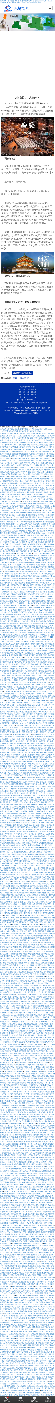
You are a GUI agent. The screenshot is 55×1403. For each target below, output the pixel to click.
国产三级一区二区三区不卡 (42, 576)
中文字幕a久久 (29, 463)
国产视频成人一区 (9, 517)
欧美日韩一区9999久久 (43, 841)
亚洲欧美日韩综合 (46, 1074)
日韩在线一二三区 (9, 1151)
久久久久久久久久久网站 (25, 1146)
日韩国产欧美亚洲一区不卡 (21, 1377)
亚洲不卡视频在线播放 (46, 1144)
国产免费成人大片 (6, 1114)
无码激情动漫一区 (36, 918)
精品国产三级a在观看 (16, 1223)
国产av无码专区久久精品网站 (19, 1259)
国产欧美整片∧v (23, 965)
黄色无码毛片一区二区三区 (25, 741)
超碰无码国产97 (37, 1053)
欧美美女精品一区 (46, 1320)
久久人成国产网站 (9, 918)
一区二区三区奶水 (29, 497)
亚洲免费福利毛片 (47, 963)
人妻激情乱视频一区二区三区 (38, 813)
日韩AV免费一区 (42, 868)
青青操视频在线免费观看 (30, 1008)
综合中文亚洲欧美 (6, 805)
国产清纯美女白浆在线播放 (20, 1004)
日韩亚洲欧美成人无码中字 (34, 678)
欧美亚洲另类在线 (12, 981)
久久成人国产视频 (9, 664)
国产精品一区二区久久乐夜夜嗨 (29, 730)
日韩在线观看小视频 (46, 1024)
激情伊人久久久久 (10, 1311)
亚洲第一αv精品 (46, 1162)
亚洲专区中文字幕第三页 (28, 897)
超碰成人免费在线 (41, 1298)
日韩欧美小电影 (25, 766)
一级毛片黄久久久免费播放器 (24, 863)
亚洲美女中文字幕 (32, 583)
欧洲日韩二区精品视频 (20, 924)
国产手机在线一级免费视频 (30, 1327)
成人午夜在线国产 (10, 1293)
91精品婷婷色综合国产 (11, 999)
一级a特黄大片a (28, 1225)
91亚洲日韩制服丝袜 (10, 1216)
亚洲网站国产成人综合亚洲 (30, 648)
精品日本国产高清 (22, 1151)
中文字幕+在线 (36, 1255)
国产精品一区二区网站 (8, 1092)
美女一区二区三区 (32, 1277)
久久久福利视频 (31, 542)
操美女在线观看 (22, 832)
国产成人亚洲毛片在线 (28, 974)
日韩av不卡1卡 (8, 1017)
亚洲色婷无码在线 (22, 918)
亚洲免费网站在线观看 (29, 635)
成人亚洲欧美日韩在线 (31, 1214)
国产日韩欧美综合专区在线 (13, 1071)
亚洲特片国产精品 (25, 1309)
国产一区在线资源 (13, 1327)
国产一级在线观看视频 (25, 1388)
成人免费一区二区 (30, 1365)
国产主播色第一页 (47, 608)
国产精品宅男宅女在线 (31, 1101)
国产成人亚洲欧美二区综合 (23, 1026)
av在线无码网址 (5, 1393)
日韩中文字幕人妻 (33, 709)
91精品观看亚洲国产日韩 (22, 976)
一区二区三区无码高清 (12, 1298)
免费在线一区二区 (26, 605)
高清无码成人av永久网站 (31, 1261)
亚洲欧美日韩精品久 (23, 956)
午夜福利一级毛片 (40, 1026)
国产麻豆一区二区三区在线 (12, 945)
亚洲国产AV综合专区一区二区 (24, 793)
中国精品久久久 (20, 1139)
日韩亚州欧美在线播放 (25, 972)
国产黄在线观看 (8, 1284)
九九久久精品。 (8, 1058)
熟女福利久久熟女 (9, 1062)
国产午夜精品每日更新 (22, 1157)
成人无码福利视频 (9, 553)
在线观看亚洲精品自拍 (25, 870)
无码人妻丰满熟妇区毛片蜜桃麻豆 (35, 700)
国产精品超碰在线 (6, 601)
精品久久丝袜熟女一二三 (24, 1010)
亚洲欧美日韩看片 (43, 1379)
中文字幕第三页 (14, 1350)
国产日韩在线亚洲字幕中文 (37, 1372)
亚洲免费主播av (45, 1085)
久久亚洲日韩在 (20, 1189)
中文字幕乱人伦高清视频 (13, 1044)
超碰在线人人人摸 (41, 863)
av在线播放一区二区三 (45, 497)
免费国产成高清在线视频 (31, 954)
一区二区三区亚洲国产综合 (12, 829)
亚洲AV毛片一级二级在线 (32, 884)
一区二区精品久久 (10, 689)
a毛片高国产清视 (29, 558)
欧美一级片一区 (45, 1234)
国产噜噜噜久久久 (18, 1228)
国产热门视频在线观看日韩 (30, 764)
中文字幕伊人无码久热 (26, 1196)
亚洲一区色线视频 (6, 793)
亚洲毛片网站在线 (39, 1316)
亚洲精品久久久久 (26, 802)
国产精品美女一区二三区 (44, 791)
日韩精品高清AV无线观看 (39, 940)
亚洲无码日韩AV (19, 838)
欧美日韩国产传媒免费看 (19, 775)
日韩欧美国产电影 (43, 587)
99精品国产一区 (46, 1390)
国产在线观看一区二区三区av (28, 1085)
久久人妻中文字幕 (18, 506)
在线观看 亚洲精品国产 (14, 1080)
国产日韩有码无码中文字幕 (28, 490)
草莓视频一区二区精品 (46, 488)
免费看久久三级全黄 (19, 599)
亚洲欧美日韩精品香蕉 (34, 739)
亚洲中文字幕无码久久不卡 (16, 1232)
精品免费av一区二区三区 (24, 481)
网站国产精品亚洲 (46, 1089)
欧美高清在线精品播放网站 (16, 1390)
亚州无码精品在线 (21, 540)
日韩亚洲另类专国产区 (18, 854)
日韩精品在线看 (12, 1341)
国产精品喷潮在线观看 (43, 1286)
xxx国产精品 (37, 746)
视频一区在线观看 (24, 474)
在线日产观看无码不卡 (31, 773)
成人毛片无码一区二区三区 (43, 802)
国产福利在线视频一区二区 (31, 626)
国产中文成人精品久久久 (40, 956)
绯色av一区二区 (23, 630)
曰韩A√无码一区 (19, 1094)
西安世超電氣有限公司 (21, 378)
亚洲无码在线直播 (42, 947)
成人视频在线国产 (12, 879)
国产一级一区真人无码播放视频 (17, 1347)
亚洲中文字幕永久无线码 (19, 795)
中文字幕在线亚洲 (23, 1076)
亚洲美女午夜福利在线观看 (15, 718)
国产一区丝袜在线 (34, 1390)
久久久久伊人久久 (16, 587)
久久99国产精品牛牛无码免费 (13, 786)
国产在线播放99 (20, 1176)
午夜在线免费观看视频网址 (42, 617)
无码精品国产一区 (29, 868)
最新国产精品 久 (18, 1273)
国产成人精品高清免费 (24, 1049)
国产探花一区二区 (18, 1200)
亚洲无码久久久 (47, 626)
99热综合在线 (10, 1049)
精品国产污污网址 (10, 608)
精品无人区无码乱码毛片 (18, 485)
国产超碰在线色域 (23, 827)
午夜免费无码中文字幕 (39, 567)
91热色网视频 (40, 1241)
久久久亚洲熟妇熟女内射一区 (30, 1264)
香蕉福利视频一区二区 (20, 1164)
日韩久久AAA (40, 533)
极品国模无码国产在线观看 (37, 544)
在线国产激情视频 (21, 811)
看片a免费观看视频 (22, 483)
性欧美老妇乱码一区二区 (9, 1121)
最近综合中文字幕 (14, 1110)
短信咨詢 (20, 1399)
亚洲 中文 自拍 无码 (16, 800)
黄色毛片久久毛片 (16, 1160)
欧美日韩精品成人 (32, 1074)
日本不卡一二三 (34, 970)
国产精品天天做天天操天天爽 (42, 902)
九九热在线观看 (5, 628)
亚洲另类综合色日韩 (16, 1218)
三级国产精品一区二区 (18, 752)
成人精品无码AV (33, 603)
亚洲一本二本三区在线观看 (12, 1225)
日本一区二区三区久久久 (9, 461)
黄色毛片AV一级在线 (44, 1271)
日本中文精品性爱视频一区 (37, 1354)
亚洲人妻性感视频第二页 (16, 676)
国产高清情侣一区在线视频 (23, 1370)
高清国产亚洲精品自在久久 (18, 560)
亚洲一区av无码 (22, 970)
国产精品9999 (45, 1300)
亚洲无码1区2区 (38, 628)
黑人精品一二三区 (42, 1386)
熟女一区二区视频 (30, 637)
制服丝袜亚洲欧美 (13, 648)
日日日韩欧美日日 (37, 1157)
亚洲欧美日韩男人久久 (12, 915)
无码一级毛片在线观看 (25, 1363)
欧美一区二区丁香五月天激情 (22, 438)
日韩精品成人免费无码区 (38, 1028)
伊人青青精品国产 (30, 671)
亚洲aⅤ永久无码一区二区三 (44, 660)
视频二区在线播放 (29, 1221)
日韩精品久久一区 (29, 861)
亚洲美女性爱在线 (38, 900)
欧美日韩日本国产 (15, 1261)
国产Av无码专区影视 (24, 850)
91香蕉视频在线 (21, 1117)
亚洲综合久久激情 (18, 807)
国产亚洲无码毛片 (9, 1040)
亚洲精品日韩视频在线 (34, 698)
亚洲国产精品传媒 (21, 1203)
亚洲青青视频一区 (17, 452)
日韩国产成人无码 (9, 725)
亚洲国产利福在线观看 (40, 1275)
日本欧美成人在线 (9, 825)
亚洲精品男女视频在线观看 (25, 642)
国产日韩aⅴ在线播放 (14, 823)
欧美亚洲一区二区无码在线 (43, 1155)
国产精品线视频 (19, 1065)
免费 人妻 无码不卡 (9, 565)
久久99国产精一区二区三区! (23, 653)
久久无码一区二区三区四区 (23, 714)
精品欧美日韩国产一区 (46, 542)
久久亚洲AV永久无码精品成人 (10, 501)
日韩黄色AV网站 (28, 1241)
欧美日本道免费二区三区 (13, 929)
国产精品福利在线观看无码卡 (24, 492)
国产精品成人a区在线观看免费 (29, 759)
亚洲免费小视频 (37, 619)
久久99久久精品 (9, 931)
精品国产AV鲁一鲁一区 (15, 1234)
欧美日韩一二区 (27, 621)
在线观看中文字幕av (31, 581)
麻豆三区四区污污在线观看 (9, 961)
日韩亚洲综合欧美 (35, 721)
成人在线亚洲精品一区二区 (40, 886)
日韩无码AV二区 (31, 1200)
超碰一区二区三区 (9, 513)
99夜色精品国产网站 (33, 1393)
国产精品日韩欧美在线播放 (26, 893)
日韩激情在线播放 (32, 732)
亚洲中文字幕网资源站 (14, 947)
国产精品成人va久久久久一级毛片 (15, 845)
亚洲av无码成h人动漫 (36, 881)
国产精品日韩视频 (47, 970)
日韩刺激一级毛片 (22, 549)
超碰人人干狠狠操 (9, 537)
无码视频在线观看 (34, 1232)
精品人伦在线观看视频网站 (18, 526)
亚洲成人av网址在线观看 (43, 621)
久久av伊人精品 (38, 1309)
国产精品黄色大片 (35, 723)
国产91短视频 (29, 1286)
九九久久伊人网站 (47, 499)
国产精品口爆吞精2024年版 (34, 594)
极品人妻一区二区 (37, 574)
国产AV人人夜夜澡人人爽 (13, 773)
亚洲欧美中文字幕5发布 (23, 1135)
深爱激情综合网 (11, 474)
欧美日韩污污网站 (10, 533)
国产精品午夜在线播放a (32, 1142)
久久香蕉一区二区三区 (29, 748)
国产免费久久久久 (10, 768)
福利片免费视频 (33, 888)
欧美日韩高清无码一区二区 (13, 1207)
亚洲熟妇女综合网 (19, 709)
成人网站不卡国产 (37, 827)
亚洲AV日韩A (26, 1291)
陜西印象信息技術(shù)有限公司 (18, 410)
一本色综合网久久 (40, 877)
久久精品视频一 (45, 639)
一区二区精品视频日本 (25, 494)
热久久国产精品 (27, 890)
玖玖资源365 (42, 1365)
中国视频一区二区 (35, 1347)
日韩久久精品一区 (24, 988)
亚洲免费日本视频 (43, 893)
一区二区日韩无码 (46, 599)
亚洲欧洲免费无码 (15, 1169)
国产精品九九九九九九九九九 (10, 499)
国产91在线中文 (36, 666)
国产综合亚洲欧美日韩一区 (22, 836)
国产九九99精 (35, 630)
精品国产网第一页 (20, 442)
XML (45, 410)
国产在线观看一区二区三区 (26, 623)
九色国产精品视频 (32, 1042)
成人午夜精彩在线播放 (27, 1341)
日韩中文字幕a (28, 1155)
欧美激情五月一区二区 (41, 513)
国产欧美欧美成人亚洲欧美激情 (27, 967)
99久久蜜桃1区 (21, 931)
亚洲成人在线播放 (42, 1341)
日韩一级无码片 (20, 1058)
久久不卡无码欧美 (20, 510)
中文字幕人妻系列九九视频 (35, 1096)
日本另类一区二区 (18, 547)
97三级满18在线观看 (45, 1184)
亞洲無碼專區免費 (35, 1031)
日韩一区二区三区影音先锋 (35, 1069)
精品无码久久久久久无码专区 (29, 440)
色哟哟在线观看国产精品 (27, 1173)
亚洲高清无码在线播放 (18, 888)
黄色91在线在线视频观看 (26, 565)
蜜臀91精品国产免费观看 (45, 644)
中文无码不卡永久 (29, 610)
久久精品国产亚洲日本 (45, 1112)
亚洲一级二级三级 (42, 1257)
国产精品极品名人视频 (12, 1307)
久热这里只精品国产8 (42, 829)
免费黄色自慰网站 (13, 612)
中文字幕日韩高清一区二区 (35, 592)
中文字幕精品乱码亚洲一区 (18, 1336)
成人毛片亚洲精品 (27, 680)
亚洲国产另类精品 (35, 811)
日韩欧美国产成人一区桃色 (10, 857)
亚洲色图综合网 (48, 547)
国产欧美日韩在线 (39, 605)
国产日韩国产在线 (6, 1372)
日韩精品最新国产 (10, 1085)
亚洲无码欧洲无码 (21, 1031)
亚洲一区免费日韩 (32, 990)
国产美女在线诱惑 (36, 689)
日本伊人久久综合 (27, 1350)
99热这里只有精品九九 (35, 1083)
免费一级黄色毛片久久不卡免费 (11, 761)
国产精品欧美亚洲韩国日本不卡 (20, 1137)
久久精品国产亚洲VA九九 (13, 777)
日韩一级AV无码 (16, 497)
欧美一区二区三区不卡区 (16, 716)
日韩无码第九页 (10, 737)
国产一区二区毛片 (9, 1239)
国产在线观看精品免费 (40, 850)
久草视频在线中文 (34, 510)
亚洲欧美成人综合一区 (20, 881)
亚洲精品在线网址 (42, 861)
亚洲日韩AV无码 (32, 1058)
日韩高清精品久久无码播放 (42, 757)
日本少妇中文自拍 (32, 1065)
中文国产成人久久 (26, 590)
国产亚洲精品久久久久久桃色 (31, 612)
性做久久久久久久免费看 (17, 1166)
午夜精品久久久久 (10, 1325)
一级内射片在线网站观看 (34, 1223)
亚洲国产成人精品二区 (29, 1180)
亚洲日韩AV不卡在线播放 (10, 974)
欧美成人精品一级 (18, 1393)
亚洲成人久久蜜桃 (6, 1013)
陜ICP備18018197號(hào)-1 (30, 413)
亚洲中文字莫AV (18, 990)
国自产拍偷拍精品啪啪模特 (15, 1361)
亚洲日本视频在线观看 (12, 651)
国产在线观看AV (33, 599)
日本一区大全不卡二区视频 (42, 571)
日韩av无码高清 (8, 694)
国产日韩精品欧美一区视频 (13, 637)
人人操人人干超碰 (10, 1108)
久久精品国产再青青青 (26, 535)
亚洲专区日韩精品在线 (10, 617)
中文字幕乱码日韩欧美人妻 (44, 452)
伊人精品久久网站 (10, 988)
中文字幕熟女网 (14, 1212)
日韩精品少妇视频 (12, 766)
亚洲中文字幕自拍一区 (20, 562)
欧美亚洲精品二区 (26, 877)
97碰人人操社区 (22, 721)
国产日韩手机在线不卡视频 (25, 644)
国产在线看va (31, 809)
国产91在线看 (27, 1332)
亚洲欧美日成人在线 (34, 1189)
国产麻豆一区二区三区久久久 (10, 621)
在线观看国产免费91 (36, 519)
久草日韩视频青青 (34, 1139)
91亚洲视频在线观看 (30, 1024)
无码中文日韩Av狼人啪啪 (35, 718)
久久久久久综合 (41, 461)
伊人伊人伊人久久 (9, 940)
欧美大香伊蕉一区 (36, 737)
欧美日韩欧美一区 (21, 519)
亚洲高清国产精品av (21, 852)
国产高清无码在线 (16, 463)
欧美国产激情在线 (38, 1323)
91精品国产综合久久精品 (19, 703)
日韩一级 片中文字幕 (10, 673)
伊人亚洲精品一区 (16, 1178)
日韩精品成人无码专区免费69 (38, 949)
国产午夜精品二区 (23, 1119)
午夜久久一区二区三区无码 (38, 1381)
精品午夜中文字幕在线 (31, 782)
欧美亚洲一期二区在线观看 (15, 1318)
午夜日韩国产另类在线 (44, 463)
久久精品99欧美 (45, 999)
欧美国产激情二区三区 (32, 963)
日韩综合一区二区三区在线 (20, 1099)
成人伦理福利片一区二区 (42, 481)
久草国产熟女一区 (46, 583)
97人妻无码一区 (40, 653)
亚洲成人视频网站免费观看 (9, 1359)
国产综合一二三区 (13, 1194)
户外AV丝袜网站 (20, 1284)
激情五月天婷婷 (17, 1365)
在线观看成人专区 (26, 818)
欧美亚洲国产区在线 (24, 465)
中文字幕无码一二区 (21, 1028)
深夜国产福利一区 (29, 1169)
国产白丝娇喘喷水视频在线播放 (31, 522)
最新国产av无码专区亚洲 (36, 1166)
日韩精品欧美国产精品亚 (41, 470)
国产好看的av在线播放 (36, 1006)
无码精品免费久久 (22, 994)
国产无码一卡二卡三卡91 (31, 499)
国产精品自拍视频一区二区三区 (40, 1087)
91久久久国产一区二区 (46, 712)
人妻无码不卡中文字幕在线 (36, 1284)
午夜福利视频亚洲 (38, 771)
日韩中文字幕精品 (44, 517)
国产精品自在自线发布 (29, 669)
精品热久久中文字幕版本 (35, 1126)
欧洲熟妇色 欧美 (30, 587)
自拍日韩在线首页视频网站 (35, 979)
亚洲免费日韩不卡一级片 (28, 1144)
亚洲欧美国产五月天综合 (21, 685)
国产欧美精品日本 (15, 558)
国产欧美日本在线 (22, 1067)
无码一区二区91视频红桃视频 (41, 805)
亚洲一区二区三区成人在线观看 (18, 936)
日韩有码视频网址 (17, 578)
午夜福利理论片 (20, 603)
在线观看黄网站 (17, 581)
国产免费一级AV (33, 1176)
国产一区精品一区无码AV (25, 664)
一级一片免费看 (34, 924)
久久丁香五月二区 (42, 1110)
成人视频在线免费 (18, 1096)
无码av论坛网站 (8, 1275)
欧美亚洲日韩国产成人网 (14, 1271)
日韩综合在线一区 (40, 1359)
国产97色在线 (49, 619)
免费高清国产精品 (13, 596)
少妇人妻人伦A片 (35, 952)
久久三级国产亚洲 (26, 879)
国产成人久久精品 (22, 1295)
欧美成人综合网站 (40, 556)
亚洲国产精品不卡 (20, 1356)
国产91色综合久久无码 (20, 1019)
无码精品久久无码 (26, 524)
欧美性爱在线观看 (22, 1062)
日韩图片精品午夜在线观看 (15, 698)
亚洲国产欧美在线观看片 (33, 859)
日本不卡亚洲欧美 (39, 504)
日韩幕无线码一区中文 (42, 1001)
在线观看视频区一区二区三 (21, 628)
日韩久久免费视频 (23, 445)
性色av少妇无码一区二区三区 (39, 798)
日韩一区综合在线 (9, 994)
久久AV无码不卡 (39, 456)
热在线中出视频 (24, 1121)
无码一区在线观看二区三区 (35, 1334)
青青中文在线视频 (20, 1372)
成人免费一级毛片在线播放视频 (11, 610)
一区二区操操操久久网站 (16, 1334)
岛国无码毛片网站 (47, 1327)
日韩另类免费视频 (47, 1067)
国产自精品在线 (5, 1280)
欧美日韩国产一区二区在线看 (14, 583)
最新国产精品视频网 (17, 750)
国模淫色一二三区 (15, 436)
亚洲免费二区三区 (10, 630)
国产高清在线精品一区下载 (21, 734)
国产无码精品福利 (12, 757)
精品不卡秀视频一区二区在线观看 (27, 1078)
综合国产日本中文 (10, 1191)
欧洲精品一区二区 (18, 997)
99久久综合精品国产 (46, 442)
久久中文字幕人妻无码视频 (24, 694)
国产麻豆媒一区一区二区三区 (33, 687)
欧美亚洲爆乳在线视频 (14, 700)
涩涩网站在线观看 (18, 458)
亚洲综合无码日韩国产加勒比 (36, 838)
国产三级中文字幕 (30, 913)
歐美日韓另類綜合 (9, 467)
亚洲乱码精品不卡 (40, 1363)
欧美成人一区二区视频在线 (33, 1178)
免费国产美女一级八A (24, 746)
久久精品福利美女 (37, 1304)
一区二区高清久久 (27, 1212)
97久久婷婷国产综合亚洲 (35, 750)
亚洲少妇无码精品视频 (35, 633)
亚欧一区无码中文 (6, 574)
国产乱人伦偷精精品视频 (31, 847)
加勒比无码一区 (43, 637)
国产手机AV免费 (42, 920)
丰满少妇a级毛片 (22, 537)
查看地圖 (48, 1399)
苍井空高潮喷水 (11, 1345)
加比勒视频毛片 (20, 895)
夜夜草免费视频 (5, 454)
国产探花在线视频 (40, 714)
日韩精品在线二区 (12, 522)
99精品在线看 (38, 1332)
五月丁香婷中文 (20, 633)
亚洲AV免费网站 (45, 1176)
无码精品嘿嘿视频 (24, 1216)
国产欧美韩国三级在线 (30, 501)
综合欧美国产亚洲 (22, 737)
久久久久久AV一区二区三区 (37, 646)
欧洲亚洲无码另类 (35, 1336)
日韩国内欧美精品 (15, 1241)
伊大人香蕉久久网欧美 (22, 601)
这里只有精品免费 (38, 472)
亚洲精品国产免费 (36, 614)
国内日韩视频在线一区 (41, 1135)
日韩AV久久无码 (8, 1047)
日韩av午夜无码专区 (21, 1056)
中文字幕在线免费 (41, 1191)
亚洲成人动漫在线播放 (40, 447)
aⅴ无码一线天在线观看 (24, 1338)
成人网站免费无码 (13, 1132)
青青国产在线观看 (13, 569)
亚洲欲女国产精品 (10, 902)
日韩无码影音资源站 (15, 1024)
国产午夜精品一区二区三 (10, 818)
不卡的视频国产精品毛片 (36, 485)
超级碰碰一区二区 (24, 1103)
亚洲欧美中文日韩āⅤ (13, 626)
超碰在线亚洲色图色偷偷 (27, 1266)
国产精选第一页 (40, 569)
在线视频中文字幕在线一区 (42, 1017)
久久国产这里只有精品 (8, 1119)
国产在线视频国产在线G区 (30, 1307)
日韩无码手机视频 (26, 961)
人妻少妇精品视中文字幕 (38, 537)
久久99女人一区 (14, 456)
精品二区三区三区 (12, 897)
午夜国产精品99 (30, 1271)
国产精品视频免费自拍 (20, 1236)
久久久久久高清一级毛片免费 (24, 865)
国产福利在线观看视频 (12, 576)
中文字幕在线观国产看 (20, 1198)
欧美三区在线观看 (6, 1157)
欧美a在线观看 (29, 983)
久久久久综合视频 (24, 470)
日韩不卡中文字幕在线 (8, 445)
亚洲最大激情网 (45, 773)
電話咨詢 (7, 1399)
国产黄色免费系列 (15, 1035)
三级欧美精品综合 (39, 836)
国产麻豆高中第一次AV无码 (22, 1153)
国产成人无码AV (46, 630)
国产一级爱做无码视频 (36, 931)
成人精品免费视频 (9, 551)
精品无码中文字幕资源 (12, 680)
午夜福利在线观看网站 (29, 488)
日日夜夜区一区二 (6, 544)
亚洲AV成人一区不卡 (13, 909)
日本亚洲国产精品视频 (31, 761)
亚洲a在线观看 (23, 789)
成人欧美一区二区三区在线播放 (32, 596)
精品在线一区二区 (33, 958)
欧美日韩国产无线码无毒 (40, 474)
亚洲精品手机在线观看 (8, 965)
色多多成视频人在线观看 (11, 635)
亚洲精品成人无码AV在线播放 (28, 1311)
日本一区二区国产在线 (10, 504)
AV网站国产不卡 (44, 490)
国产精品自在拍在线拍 (20, 723)
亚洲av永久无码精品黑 (28, 1379)
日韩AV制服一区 (38, 1182)
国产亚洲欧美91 (27, 456)
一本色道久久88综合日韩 (9, 1187)
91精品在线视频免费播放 (32, 585)
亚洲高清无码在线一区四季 (16, 755)
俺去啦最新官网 (20, 816)
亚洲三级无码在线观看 (24, 513)
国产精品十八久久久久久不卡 (26, 467)
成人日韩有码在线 (37, 1121)
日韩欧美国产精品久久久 (33, 1015)
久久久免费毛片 (28, 933)
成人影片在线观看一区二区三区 (40, 852)
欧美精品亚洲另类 (17, 1148)
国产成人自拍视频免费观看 (12, 782)
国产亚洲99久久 (28, 829)
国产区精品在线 (9, 1386)
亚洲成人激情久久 (44, 669)
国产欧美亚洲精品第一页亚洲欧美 (31, 1130)
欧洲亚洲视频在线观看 (42, 909)
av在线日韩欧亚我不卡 (34, 547)
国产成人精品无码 (9, 644)
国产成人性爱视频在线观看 (26, 691)
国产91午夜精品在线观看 (9, 900)
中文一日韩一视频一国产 (16, 1250)
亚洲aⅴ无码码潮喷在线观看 (43, 1010)
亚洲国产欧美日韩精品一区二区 (40, 825)
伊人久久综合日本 (6, 976)
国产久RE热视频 (20, 1126)
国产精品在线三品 (28, 1110)
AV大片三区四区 (25, 1304)
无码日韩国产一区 (37, 906)
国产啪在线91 (39, 1044)
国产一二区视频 (22, 1040)
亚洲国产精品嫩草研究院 (13, 933)
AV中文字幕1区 (37, 1103)
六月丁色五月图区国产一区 (29, 1089)
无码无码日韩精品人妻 (43, 492)
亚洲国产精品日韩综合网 (45, 728)
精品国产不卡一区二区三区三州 (28, 942)
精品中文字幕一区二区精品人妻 (40, 1198)
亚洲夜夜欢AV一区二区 (34, 1250)
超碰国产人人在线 (24, 902)
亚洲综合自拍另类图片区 (33, 1148)
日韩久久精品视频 (47, 1356)
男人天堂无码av (38, 1282)
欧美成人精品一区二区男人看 (36, 807)
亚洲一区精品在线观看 (17, 1395)
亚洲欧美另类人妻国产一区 (16, 813)
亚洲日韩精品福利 (43, 1266)
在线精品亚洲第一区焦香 (14, 1142)
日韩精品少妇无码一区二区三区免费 (35, 1246)
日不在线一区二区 (47, 847)
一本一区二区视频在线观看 (25, 1257)
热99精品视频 (34, 549)
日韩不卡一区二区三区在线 (12, 1246)
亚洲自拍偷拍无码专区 (37, 540)
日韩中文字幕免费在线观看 (16, 1083)
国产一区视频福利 (40, 1368)
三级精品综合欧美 (9, 920)
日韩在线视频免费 (40, 922)
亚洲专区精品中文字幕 (12, 1180)
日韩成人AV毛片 (20, 985)
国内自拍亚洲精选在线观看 (41, 1171)
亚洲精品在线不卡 (9, 893)
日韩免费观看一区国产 (29, 915)
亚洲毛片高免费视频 (25, 571)
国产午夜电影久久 (9, 660)
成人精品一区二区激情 (17, 515)
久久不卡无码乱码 (23, 508)
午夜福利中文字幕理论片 (25, 660)
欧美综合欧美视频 (24, 619)
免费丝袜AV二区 (45, 1065)
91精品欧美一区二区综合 (33, 1218)
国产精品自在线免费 (7, 646)
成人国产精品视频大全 (12, 764)
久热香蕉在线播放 (32, 1361)
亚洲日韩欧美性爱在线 (24, 553)
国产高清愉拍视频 (38, 976)
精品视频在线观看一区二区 (12, 868)
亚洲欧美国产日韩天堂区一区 (22, 1051)
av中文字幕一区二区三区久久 (40, 483)
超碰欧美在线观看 (45, 1058)
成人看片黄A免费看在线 (26, 533)
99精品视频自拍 (17, 671)
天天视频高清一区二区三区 (12, 1128)
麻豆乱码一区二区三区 (29, 1132)
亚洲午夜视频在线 (20, 911)
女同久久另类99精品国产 (42, 553)
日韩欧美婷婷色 (31, 662)
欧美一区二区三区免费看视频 (40, 994)
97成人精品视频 (47, 703)
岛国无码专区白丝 (22, 940)
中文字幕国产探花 (24, 904)
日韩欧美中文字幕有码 (20, 1087)
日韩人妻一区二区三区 (10, 1171)
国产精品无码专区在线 (12, 479)
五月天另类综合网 (17, 1015)
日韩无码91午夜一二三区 (35, 1013)
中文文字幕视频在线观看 (9, 490)
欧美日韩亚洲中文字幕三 (27, 780)
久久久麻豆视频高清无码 (24, 1368)
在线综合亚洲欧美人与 (31, 1128)
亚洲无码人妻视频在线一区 (13, 859)
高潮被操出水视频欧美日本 (38, 454)
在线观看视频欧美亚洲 (20, 454)
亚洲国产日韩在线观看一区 (16, 949)
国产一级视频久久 (25, 900)
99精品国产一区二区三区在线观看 (36, 1160)
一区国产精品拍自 (38, 1047)
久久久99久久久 (5, 562)
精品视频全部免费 (16, 1105)
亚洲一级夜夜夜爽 (15, 449)
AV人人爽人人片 (25, 1171)
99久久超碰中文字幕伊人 (21, 1352)
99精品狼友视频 (17, 1286)
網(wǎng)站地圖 (36, 410)
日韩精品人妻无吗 (6, 1026)
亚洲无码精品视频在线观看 (18, 655)
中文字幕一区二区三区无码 (21, 1280)
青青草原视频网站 (29, 1035)
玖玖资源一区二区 (13, 748)
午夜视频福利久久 (38, 734)
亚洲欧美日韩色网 (29, 436)
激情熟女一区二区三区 (34, 676)
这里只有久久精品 (26, 1316)
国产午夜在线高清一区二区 (32, 449)
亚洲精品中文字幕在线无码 (29, 999)
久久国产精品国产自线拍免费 (44, 972)
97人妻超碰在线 (14, 669)
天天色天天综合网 (36, 768)
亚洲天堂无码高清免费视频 (28, 1289)
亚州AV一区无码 (35, 560)
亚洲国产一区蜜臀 (27, 556)
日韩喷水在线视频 (15, 954)
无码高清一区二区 (34, 1268)
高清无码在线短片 (27, 569)
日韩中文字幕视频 (12, 712)
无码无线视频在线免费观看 (13, 784)
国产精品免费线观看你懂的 (13, 913)
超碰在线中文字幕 (10, 1196)
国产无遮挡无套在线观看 (38, 795)
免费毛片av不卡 (42, 1221)
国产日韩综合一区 (46, 506)
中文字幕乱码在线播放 (31, 1205)
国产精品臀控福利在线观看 (33, 1105)
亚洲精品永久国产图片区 (9, 780)
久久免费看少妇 (23, 768)
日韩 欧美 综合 (28, 1044)
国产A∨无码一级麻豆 (7, 614)
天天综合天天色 (34, 608)
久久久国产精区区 (10, 789)
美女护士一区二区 (12, 875)
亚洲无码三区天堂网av (37, 1203)
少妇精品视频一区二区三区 (25, 1386)
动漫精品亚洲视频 (9, 886)
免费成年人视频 (28, 929)
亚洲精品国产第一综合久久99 (28, 673)
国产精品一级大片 (33, 985)
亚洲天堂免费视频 (25, 1187)
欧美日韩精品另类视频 (22, 805)
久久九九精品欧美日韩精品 (37, 872)
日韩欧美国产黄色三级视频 (24, 791)
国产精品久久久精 (41, 1350)
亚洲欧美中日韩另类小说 (39, 1004)
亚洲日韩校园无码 (38, 1345)
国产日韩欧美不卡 (15, 847)
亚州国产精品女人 (13, 1300)
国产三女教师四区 (44, 1180)
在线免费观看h (47, 730)
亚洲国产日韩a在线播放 (42, 818)
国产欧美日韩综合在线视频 (44, 1225)
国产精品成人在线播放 (10, 1144)
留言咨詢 (34, 1399)
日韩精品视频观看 (16, 594)
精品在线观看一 (41, 565)
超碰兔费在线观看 (29, 938)
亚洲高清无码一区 (21, 820)
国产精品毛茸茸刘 (46, 958)
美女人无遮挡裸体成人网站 (40, 1352)
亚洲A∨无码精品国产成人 (33, 800)
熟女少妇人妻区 (28, 777)
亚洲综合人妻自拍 (34, 1162)
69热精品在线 (49, 1302)
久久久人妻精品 (5, 705)
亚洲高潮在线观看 (34, 854)
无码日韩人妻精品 (23, 1037)
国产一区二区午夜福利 (44, 793)
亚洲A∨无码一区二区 (23, 843)
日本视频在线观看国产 (10, 605)
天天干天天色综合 (41, 933)
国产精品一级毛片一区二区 (16, 1184)
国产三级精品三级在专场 (37, 1040)
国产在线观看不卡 (11, 1266)
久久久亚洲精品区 (36, 1293)
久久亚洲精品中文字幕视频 (12, 861)
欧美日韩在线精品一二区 (31, 823)
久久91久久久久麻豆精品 (15, 1343)
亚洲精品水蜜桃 (11, 535)
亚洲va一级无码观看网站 (30, 1300)
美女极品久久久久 (47, 759)
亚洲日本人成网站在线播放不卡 (32, 927)
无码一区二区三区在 (7, 549)
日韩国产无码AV (8, 481)
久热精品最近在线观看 (12, 927)
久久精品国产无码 (41, 651)
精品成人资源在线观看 (35, 1302)
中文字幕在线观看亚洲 (31, 945)
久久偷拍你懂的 (26, 479)
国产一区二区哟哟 (38, 1329)
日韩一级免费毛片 (35, 562)
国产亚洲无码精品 (6, 714)
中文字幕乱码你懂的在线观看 (14, 1313)
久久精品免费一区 (15, 682)
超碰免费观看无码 (47, 854)
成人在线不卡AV (33, 639)
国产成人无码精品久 (17, 592)
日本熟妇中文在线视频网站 (37, 752)
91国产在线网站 (33, 1117)
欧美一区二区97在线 (47, 1277)
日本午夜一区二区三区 (20, 952)
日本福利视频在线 (20, 1302)
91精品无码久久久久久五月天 (33, 1033)
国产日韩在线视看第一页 (9, 730)
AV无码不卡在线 (30, 728)
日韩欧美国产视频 (24, 1345)
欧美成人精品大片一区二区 (41, 1280)
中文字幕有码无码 (34, 1356)
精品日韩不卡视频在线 (23, 1275)
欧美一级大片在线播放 (10, 707)
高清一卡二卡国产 (18, 739)
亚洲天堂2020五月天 (11, 877)
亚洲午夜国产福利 (38, 1377)
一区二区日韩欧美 (27, 841)
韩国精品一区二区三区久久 (23, 1060)
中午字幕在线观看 (20, 1162)
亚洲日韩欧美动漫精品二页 (40, 433)
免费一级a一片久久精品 (22, 1053)
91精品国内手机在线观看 (18, 1006)
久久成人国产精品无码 (22, 433)
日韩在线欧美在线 (27, 857)
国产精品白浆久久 (37, 1291)
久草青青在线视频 (22, 1239)
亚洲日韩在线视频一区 (40, 1216)
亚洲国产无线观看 (18, 1042)
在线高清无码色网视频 (40, 1137)
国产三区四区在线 (48, 560)
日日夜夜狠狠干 (34, 775)
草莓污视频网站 (20, 1209)
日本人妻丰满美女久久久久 (35, 1384)
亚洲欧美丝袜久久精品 (26, 1191)
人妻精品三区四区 (20, 544)
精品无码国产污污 (30, 578)
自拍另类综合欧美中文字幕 (27, 1108)
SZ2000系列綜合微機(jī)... (22, 373)
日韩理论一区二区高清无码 (44, 694)
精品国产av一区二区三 (22, 574)
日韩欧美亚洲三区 (16, 657)
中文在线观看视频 (15, 1332)
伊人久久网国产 (48, 612)
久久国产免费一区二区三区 (41, 904)
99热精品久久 (32, 1184)
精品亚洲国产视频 (23, 1248)
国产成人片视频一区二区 (13, 1155)
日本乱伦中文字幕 (27, 1230)
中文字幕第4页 (42, 623)
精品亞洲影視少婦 (27, 1298)
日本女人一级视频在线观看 (20, 1375)
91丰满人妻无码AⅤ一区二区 (23, 834)
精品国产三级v (33, 442)
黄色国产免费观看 (35, 655)
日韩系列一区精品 (35, 820)
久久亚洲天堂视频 (12, 1130)
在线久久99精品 (35, 703)
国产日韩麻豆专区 (39, 1049)
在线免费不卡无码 (44, 1108)
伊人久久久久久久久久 (8, 746)
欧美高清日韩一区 (6, 1329)
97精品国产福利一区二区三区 (33, 1080)
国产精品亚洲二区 (42, 741)
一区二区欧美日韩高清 (8, 1146)
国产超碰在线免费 (24, 1182)
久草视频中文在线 (43, 1123)
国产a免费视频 (14, 802)
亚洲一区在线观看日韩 (34, 458)
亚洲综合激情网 (38, 1153)
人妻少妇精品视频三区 (42, 438)
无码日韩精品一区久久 (38, 1239)
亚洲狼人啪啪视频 (6, 442)
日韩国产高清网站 (26, 757)
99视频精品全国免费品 (43, 1196)
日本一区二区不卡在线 (43, 664)
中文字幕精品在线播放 (22, 567)
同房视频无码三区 (13, 1123)
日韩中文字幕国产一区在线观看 (42, 1119)
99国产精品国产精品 (33, 1395)
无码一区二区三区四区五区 (20, 666)
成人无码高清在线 (44, 748)
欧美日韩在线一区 (38, 988)
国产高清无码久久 (20, 872)
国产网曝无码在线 (22, 551)
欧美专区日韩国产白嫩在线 (38, 789)
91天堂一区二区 (21, 639)
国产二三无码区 (39, 1051)
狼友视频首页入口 (29, 947)
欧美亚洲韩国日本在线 (34, 997)
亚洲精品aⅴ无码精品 (27, 707)
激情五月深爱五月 (38, 875)
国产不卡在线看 (46, 1307)
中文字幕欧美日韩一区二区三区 (21, 992)
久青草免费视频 (5, 1164)
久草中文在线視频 (9, 721)
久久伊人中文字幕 (30, 657)
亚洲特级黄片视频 (40, 590)
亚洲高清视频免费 (18, 531)
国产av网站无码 (36, 1037)
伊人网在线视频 (43, 1325)
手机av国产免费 (42, 610)
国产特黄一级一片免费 (26, 461)
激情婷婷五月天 (39, 1114)
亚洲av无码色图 (31, 1318)
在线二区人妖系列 (18, 1069)
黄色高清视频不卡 (31, 1343)
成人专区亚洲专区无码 (12, 488)
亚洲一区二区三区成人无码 (35, 1094)
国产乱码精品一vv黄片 (22, 743)
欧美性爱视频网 (26, 576)
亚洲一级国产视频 (29, 682)
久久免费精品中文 (21, 798)
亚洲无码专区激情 (15, 1033)
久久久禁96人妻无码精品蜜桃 (30, 696)
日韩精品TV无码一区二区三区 (27, 725)
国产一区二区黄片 (34, 816)
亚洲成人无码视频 (9, 1257)
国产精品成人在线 (12, 1379)
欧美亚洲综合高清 (37, 1259)
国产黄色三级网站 (13, 1230)
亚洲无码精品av (45, 888)
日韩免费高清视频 (47, 440)
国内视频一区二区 (40, 1388)
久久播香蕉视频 (5, 662)
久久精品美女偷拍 (9, 1338)
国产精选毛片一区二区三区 (35, 531)
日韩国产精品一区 (18, 662)
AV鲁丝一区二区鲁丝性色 (40, 1076)
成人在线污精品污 (15, 476)
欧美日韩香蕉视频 (26, 504)
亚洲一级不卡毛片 (40, 857)
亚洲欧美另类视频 (42, 558)
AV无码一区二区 (8, 1176)
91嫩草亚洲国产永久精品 (39, 1062)
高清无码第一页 (37, 705)
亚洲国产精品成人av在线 (44, 777)
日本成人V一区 (45, 1101)
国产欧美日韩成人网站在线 (13, 678)
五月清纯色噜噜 (11, 771)
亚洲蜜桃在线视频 (22, 886)
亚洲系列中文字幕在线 (23, 472)
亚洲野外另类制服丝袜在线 (25, 920)
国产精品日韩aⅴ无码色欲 (28, 981)
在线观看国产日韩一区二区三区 (42, 743)
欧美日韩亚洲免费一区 (43, 680)
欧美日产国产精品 (27, 651)
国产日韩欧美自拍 (38, 528)
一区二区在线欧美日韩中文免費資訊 (22, 1252)
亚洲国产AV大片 (6, 836)
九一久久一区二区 (37, 685)
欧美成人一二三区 (9, 1295)
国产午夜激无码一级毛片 (36, 1209)
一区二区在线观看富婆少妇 (40, 601)
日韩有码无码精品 (10, 571)
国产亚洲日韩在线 (45, 725)
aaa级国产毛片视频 (24, 528)
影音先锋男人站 (20, 646)
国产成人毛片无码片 (31, 1207)
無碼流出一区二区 (40, 494)
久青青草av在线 (30, 1273)
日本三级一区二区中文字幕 (30, 1022)
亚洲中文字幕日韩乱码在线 (22, 1243)
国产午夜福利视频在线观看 (43, 1370)
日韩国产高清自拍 (26, 617)
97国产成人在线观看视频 (39, 445)
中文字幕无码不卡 (18, 809)
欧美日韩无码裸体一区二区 (13, 983)
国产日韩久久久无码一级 (22, 1329)
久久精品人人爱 (17, 728)
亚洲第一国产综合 (18, 1277)
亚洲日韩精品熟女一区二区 (37, 845)
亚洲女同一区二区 (42, 682)
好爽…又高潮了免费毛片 (9, 1304)
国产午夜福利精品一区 (23, 1047)
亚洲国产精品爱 (43, 467)
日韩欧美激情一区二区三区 (34, 786)
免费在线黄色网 (23, 1293)
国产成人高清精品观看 (37, 1019)
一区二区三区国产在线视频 (40, 508)
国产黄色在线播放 (36, 551)
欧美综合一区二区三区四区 (26, 1092)
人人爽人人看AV (10, 691)
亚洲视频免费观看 (34, 755)
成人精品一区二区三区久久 (38, 832)
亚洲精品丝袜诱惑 (24, 1282)
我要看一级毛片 (8, 1189)
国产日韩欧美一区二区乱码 (35, 716)
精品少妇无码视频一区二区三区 (34, 476)
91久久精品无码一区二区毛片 (26, 517)
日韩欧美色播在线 (30, 784)
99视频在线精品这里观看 (28, 712)
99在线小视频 (29, 452)
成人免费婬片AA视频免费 (40, 1375)
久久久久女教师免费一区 (34, 1313)
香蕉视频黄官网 (5, 1228)
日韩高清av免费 (22, 825)
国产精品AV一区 (16, 585)
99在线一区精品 (17, 1112)
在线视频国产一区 (42, 436)
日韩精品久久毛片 (39, 1338)
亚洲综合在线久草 (6, 433)
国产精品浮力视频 (42, 1252)
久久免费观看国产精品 (46, 897)
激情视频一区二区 (39, 524)
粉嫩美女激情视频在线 (38, 965)
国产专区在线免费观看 (43, 1212)
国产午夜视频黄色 (32, 1320)
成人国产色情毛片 (13, 1022)
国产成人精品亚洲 (24, 771)
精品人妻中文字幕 (18, 542)
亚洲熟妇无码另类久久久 (16, 1320)
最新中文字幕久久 (22, 614)
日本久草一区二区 (44, 1132)
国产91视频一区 (19, 1013)
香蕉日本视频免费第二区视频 (13, 963)
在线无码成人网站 (32, 506)
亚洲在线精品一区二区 (18, 1268)
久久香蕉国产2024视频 (43, 1146)
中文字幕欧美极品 (36, 1295)
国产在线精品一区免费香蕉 (44, 834)
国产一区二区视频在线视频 (21, 705)
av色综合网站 (23, 608)
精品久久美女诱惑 (18, 732)
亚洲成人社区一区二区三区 (40, 1099)
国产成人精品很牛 (30, 1112)
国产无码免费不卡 (41, 1230)
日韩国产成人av (9, 956)
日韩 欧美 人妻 (48, 458)
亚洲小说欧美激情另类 (8, 972)
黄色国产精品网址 (44, 578)
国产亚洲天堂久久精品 (8, 850)
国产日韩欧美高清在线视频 (23, 1114)
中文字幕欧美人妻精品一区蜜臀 (20, 447)
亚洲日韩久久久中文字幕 (13, 884)
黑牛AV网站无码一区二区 (24, 1001)
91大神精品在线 (5, 1069)
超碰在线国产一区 (37, 1248)
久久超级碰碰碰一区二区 (16, 1384)
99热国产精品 (15, 1008)
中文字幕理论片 (25, 875)
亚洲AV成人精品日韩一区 (23, 1017)
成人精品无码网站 (19, 958)
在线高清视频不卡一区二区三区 (40, 526)
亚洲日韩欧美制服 (45, 967)
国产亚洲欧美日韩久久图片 (40, 936)
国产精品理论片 (16, 1214)
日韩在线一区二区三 (43, 1035)
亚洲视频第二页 (31, 515)
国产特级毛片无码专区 (42, 870)
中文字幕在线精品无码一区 (15, 979)
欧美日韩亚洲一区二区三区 (12, 687)
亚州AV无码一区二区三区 (35, 1228)
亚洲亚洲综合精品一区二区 (21, 1323)
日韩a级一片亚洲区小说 (36, 911)
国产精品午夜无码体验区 (11, 1291)
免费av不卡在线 (35, 1067)
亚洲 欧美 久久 (38, 1243)
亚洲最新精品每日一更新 (24, 922)
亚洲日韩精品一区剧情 (14, 1101)
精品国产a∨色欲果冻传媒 (42, 879)
